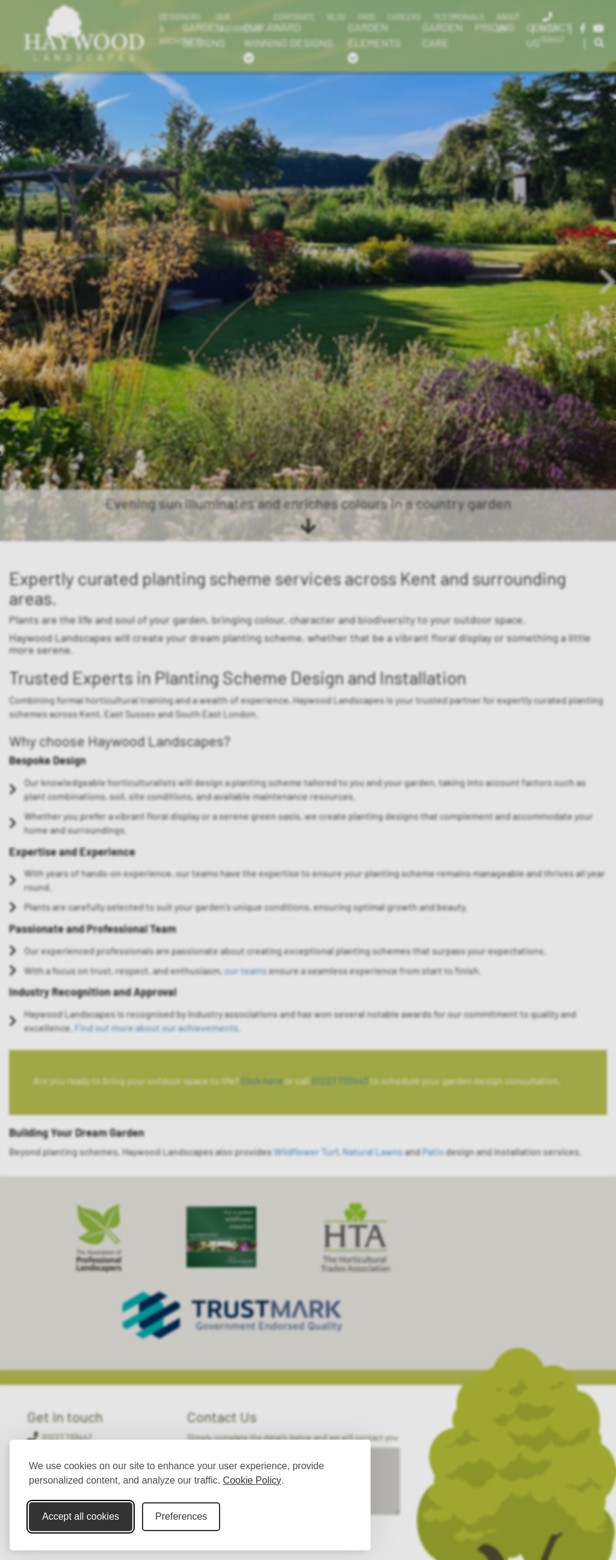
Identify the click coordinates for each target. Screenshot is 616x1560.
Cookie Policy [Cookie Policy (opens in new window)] (252, 1480)
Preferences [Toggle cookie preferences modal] (181, 1516)
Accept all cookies (80, 1516)
